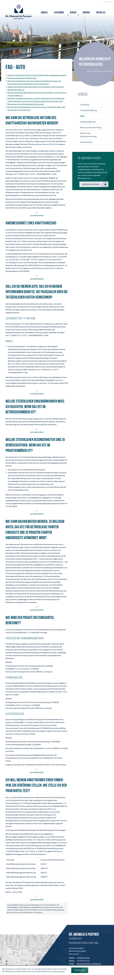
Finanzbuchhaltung (88, 110)
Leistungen (59, 12)
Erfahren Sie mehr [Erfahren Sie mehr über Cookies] (58, 971)
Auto (82, 116)
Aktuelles (100, 12)
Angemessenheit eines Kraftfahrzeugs (21, 78)
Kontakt (86, 12)
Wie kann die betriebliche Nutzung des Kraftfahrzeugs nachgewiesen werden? (37, 75)
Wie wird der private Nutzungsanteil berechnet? (25, 104)
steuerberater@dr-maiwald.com (89, 964)
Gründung (84, 104)
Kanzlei (44, 12)
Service (73, 12)
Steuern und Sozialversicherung (88, 135)
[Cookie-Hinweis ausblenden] (79, 970)
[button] (93, 184)
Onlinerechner (86, 142)
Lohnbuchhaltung (87, 121)
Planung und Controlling (90, 127)
